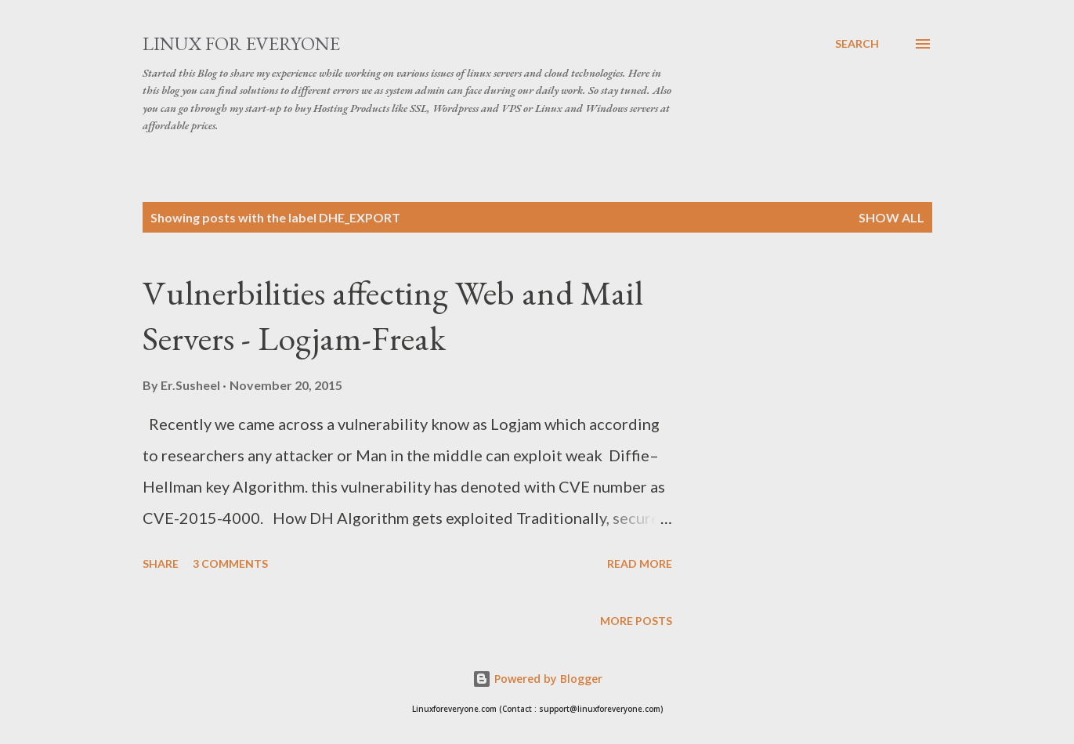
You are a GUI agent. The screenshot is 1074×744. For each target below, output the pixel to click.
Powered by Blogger (537, 678)
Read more (639, 563)
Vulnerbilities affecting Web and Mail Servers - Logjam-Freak (393, 315)
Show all (891, 217)
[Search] (857, 43)
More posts (636, 620)
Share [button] (161, 563)
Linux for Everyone (241, 43)
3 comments (230, 563)
